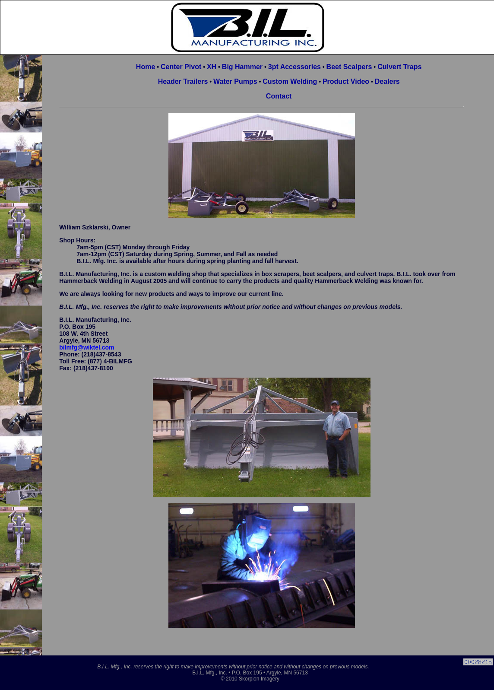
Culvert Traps (399, 66)
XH (211, 66)
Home (145, 66)
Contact (279, 96)
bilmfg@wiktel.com (86, 347)
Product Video (346, 81)
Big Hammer (242, 66)
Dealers (387, 81)
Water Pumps (235, 81)
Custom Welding (290, 81)
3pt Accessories (294, 66)
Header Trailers (183, 81)
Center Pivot (181, 66)
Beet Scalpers (349, 66)
